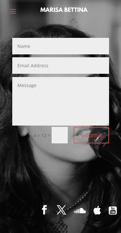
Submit (91, 135)
